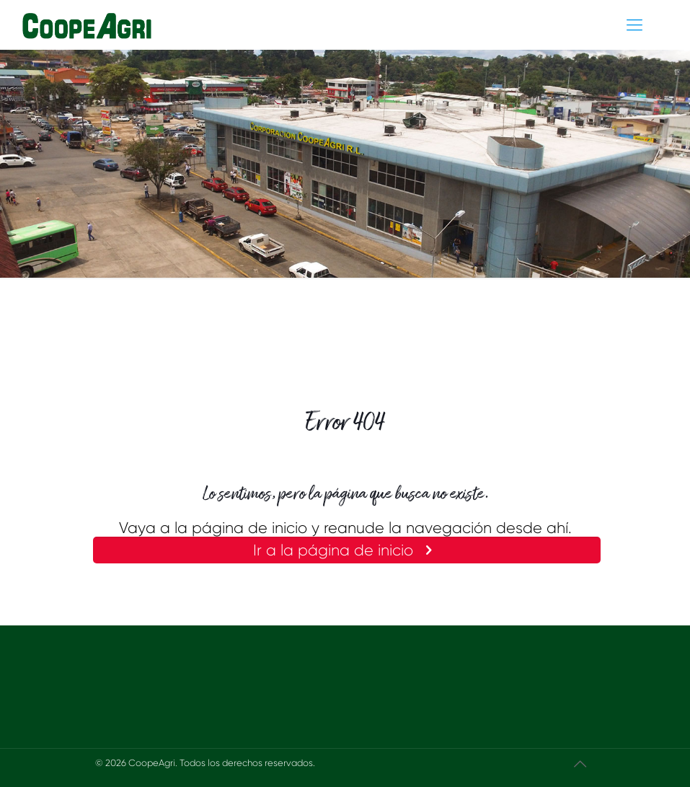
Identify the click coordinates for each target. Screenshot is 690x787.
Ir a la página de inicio (346, 550)
